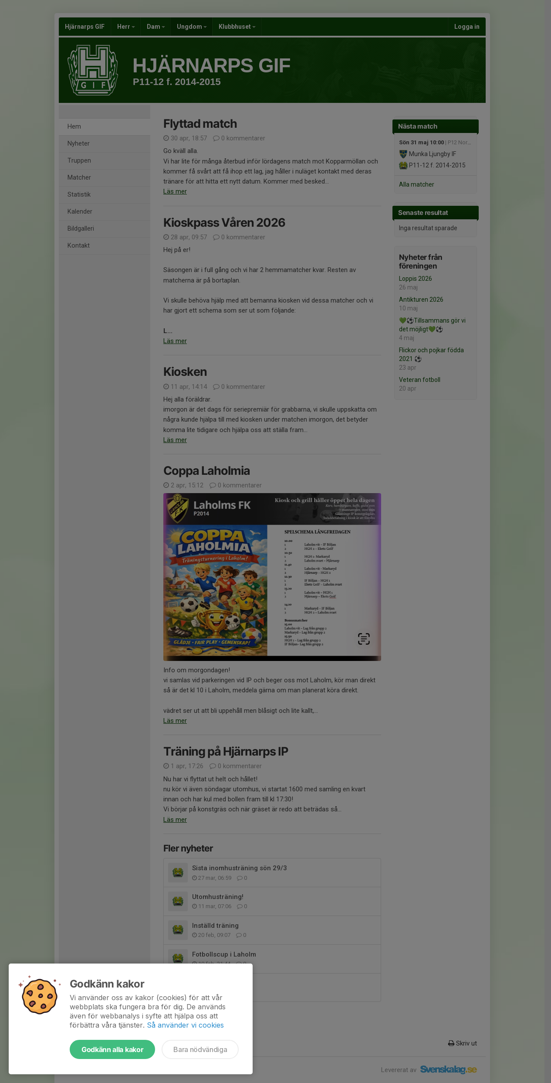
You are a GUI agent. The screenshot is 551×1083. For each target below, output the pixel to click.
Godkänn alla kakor (112, 1049)
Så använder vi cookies (185, 1025)
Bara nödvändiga (200, 1049)
